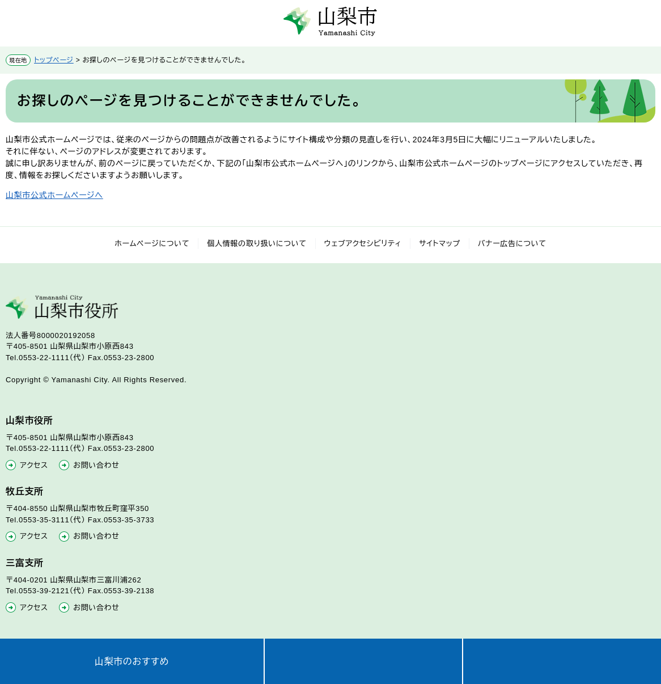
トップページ (54, 60)
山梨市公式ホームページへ (54, 195)
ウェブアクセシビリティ (363, 243)
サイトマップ (439, 243)
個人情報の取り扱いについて (257, 243)
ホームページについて (152, 243)
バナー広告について (512, 243)
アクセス (34, 465)
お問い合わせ (96, 465)
